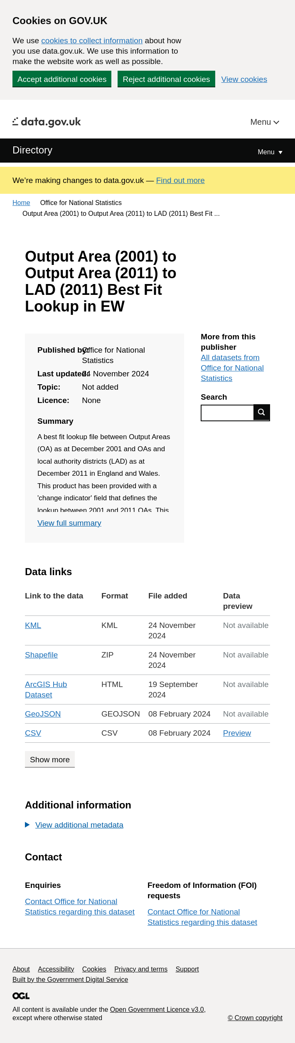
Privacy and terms (140, 969)
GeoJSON (43, 713)
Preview (237, 733)
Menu (261, 121)
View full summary (69, 523)
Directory (32, 150)
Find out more (180, 180)
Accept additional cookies (61, 79)
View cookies (244, 79)
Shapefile (41, 654)
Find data (261, 412)
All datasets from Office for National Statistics (232, 368)
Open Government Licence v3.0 (157, 1009)
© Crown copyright (255, 1017)
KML (33, 625)
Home (21, 202)
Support (187, 969)
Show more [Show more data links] (50, 759)
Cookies (94, 969)
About (21, 969)
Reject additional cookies (166, 79)
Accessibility (56, 969)
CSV (33, 733)
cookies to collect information (92, 40)
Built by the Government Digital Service (70, 979)
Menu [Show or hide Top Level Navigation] (267, 152)
